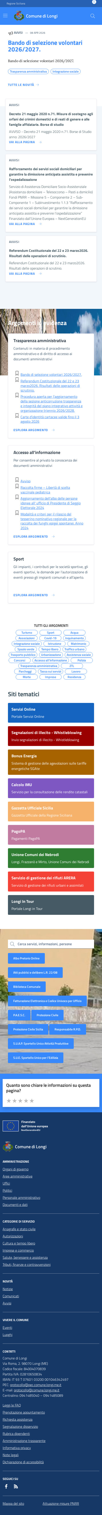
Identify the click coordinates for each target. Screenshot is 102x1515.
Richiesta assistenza (17, 1419)
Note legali (11, 1455)
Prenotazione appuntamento (24, 1412)
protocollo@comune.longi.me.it (36, 1390)
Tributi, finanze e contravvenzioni (27, 1264)
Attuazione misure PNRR (61, 1503)
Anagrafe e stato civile (19, 1229)
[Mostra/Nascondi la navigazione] (5, 15)
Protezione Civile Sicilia (28, 1029)
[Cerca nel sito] (92, 16)
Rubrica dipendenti (16, 1433)
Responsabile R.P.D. (68, 1029)
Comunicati (11, 1296)
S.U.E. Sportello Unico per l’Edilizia (35, 1057)
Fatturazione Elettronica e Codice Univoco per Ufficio (47, 1000)
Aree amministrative (17, 1176)
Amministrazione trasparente (24, 1440)
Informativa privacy (17, 1447)
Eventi (7, 1327)
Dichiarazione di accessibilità (23, 1462)
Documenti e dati (15, 1204)
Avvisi (7, 1303)
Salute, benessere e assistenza (25, 1257)
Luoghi (7, 1334)
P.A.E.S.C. (19, 1015)
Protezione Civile (47, 1015)
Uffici (6, 1183)
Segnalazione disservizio (20, 1426)
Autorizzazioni (13, 1236)
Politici (7, 1190)
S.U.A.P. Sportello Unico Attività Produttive (40, 1043)
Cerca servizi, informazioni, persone (45, 944)
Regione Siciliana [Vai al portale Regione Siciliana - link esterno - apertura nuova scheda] (16, 4)
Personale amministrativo (21, 1197)
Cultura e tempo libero (19, 1243)
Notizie (8, 1289)
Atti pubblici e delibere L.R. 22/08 (35, 972)
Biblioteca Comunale (26, 986)
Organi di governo (15, 1169)
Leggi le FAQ (12, 1405)
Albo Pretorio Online (26, 958)
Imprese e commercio (18, 1250)
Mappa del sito (13, 1503)
